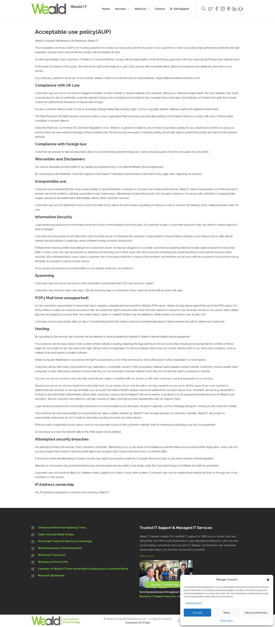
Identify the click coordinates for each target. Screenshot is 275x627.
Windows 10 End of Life (53, 561)
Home (106, 8)
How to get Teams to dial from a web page (65, 541)
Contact (160, 8)
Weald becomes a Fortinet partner (60, 548)
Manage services (194, 603)
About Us (140, 8)
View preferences (256, 612)
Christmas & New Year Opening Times (62, 527)
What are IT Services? (52, 555)
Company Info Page (137, 622)
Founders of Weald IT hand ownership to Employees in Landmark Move (83, 568)
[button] (268, 580)
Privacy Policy (226, 620)
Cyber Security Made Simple (56, 534)
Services (120, 8)
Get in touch (147, 556)
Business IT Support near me (158, 596)
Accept (197, 612)
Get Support (181, 8)
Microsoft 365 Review (51, 575)
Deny (226, 612)
